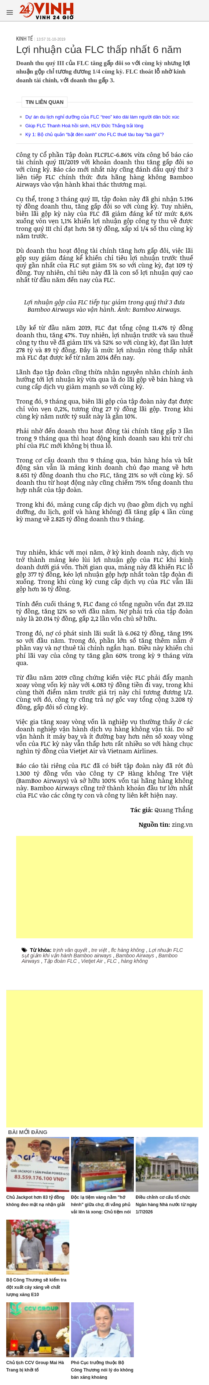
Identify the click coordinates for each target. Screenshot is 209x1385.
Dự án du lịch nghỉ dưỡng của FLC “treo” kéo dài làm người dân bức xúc (102, 117)
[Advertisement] (104, 887)
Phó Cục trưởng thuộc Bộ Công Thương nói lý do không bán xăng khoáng (102, 1370)
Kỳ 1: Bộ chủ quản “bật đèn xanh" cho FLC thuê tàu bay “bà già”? (94, 134)
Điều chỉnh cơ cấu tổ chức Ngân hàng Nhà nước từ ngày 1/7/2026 (166, 1205)
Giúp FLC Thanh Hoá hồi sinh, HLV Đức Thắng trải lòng (84, 125)
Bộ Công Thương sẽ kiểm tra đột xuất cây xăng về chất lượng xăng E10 (36, 1287)
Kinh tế (24, 39)
